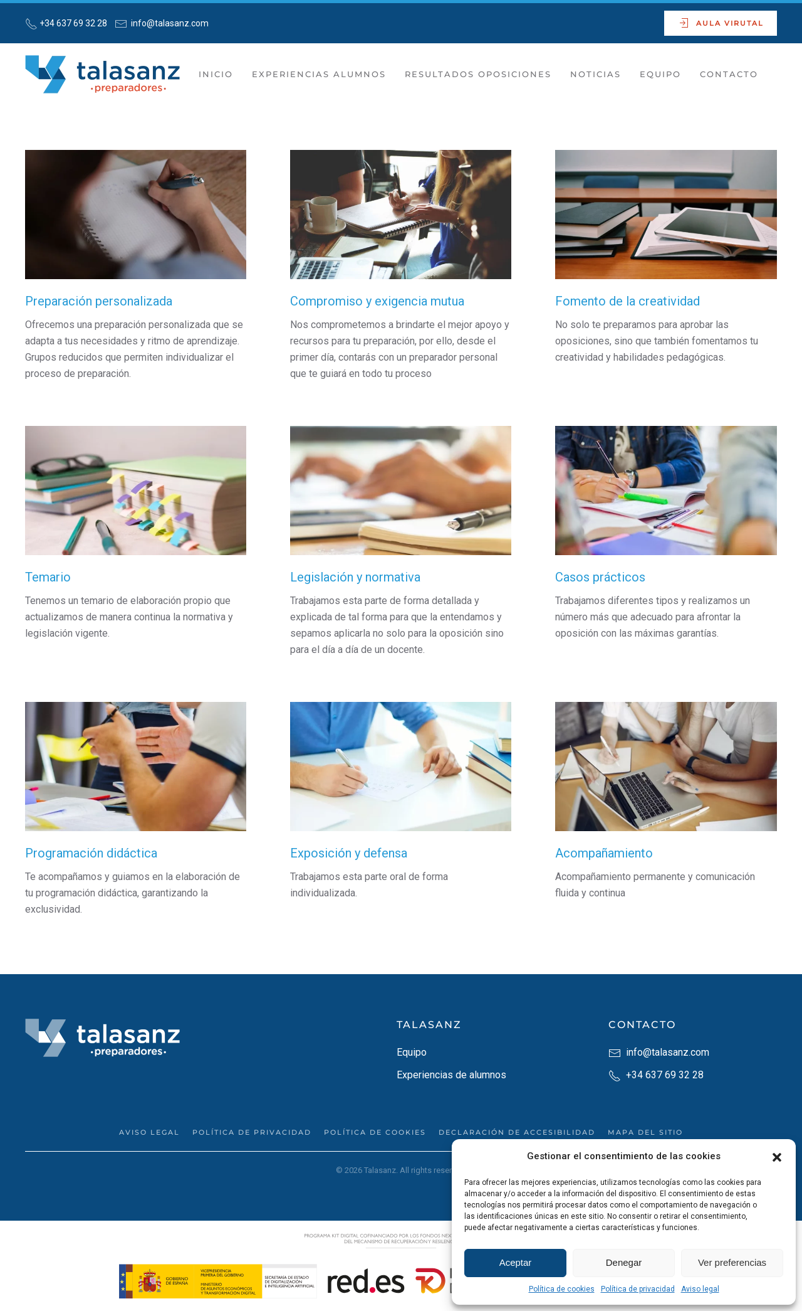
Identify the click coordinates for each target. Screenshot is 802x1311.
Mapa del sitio (645, 1132)
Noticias (595, 74)
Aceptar (515, 1262)
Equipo (660, 74)
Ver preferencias (732, 1262)
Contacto (729, 74)
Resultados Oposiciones (478, 74)
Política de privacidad (638, 1289)
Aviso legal (700, 1289)
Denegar (624, 1262)
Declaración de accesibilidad (517, 1132)
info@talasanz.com (169, 23)
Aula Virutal (720, 23)
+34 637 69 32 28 (73, 23)
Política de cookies (562, 1289)
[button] (777, 1156)
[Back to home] (105, 75)
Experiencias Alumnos (319, 74)
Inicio (216, 74)
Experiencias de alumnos (451, 1075)
